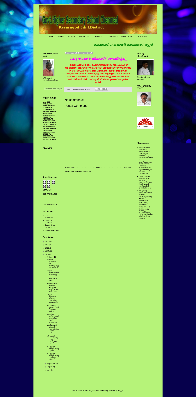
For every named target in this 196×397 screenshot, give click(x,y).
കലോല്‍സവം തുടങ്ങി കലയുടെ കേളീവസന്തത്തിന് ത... (52, 287)
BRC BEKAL (47, 134)
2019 (47, 242)
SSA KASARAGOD (49, 126)
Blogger (120, 390)
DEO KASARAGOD (49, 107)
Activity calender (127, 36)
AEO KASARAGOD (49, 115)
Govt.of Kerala (50, 225)
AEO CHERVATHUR (49, 121)
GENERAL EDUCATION (49, 221)
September (51, 364)
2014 (47, 254)
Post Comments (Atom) (82, 171)
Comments (99, 36)
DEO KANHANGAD (49, 109)
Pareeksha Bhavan (51, 231)
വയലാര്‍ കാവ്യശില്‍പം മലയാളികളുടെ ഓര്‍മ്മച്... (53, 263)
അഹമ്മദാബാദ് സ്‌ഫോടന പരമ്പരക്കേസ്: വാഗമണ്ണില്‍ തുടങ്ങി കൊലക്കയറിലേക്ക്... (146, 153)
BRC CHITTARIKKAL (49, 139)
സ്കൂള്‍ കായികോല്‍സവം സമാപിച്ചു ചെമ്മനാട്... (52, 298)
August (50, 367)
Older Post (127, 168)
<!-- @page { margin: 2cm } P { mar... (53, 349)
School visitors (112, 36)
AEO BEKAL (47, 117)
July (49, 370)
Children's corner (85, 36)
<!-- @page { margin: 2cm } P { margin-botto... (53, 308)
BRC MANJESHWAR (49, 128)
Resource (71, 36)
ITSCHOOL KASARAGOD (51, 124)
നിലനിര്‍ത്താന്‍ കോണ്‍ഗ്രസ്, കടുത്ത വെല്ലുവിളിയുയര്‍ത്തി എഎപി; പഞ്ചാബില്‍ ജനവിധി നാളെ (145, 182)
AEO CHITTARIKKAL (49, 123)
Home (51, 36)
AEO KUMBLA (47, 113)
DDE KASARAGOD (50, 194)
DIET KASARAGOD (49, 106)
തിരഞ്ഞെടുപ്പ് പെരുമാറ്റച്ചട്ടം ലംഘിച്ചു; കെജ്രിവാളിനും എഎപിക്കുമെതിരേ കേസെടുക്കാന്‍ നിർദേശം (146, 212)
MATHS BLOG (50, 228)
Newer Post (69, 168)
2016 (47, 248)
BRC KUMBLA (47, 130)
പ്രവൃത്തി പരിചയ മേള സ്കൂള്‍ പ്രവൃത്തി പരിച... (53, 340)
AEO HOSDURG (48, 119)
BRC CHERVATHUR (49, 138)
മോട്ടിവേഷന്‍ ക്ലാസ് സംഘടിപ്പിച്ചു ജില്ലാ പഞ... (53, 329)
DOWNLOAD (142, 36)
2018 (47, 245)
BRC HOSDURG (48, 136)
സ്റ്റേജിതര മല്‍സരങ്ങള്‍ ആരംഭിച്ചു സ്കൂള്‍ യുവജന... (53, 318)
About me (61, 36)
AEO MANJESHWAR (49, 111)
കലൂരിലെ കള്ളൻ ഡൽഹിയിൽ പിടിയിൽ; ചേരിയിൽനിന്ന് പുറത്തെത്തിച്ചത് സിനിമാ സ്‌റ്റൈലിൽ (145, 168)
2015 (47, 251)
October (50, 257)
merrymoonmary (102, 390)
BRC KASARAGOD (49, 132)
